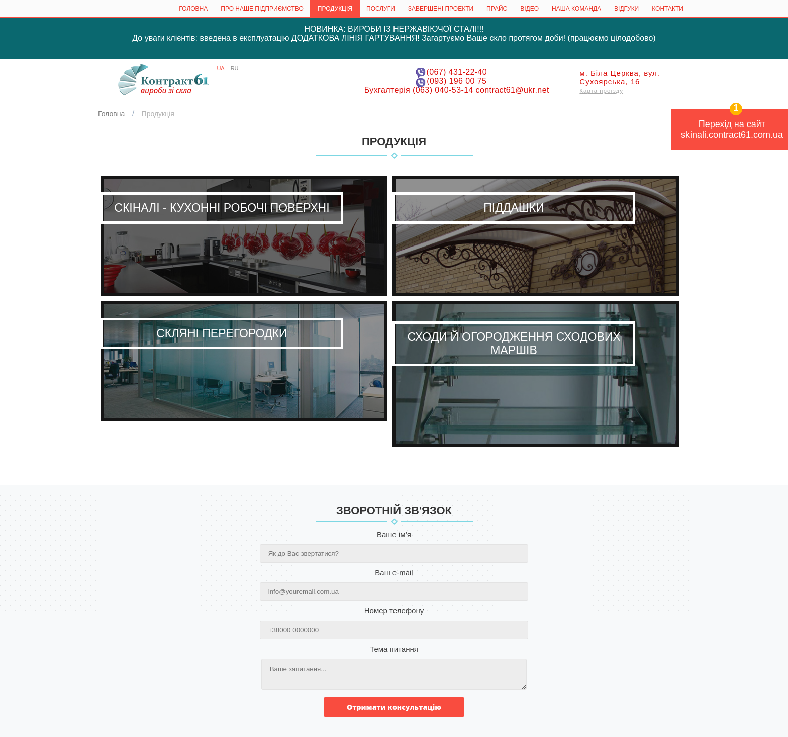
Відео (529, 8)
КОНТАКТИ (667, 8)
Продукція (335, 8)
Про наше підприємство (262, 8)
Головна (193, 8)
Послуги (380, 8)
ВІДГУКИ (626, 8)
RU (235, 68)
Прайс (496, 8)
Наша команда (576, 8)
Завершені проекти (440, 8)
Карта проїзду (601, 91)
